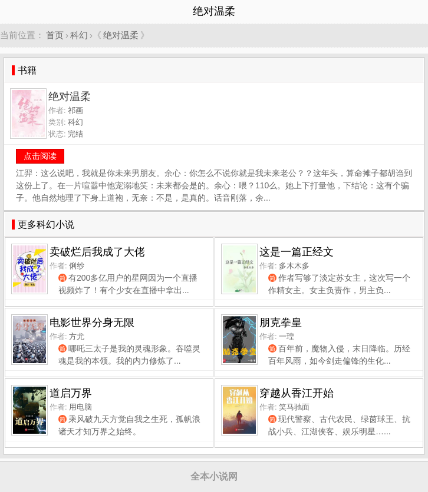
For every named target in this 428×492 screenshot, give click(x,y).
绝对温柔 (121, 35)
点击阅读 (40, 156)
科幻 (79, 35)
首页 (55, 35)
